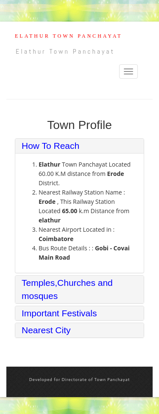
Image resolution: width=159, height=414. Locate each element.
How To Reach (50, 146)
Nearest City (46, 330)
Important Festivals (59, 313)
